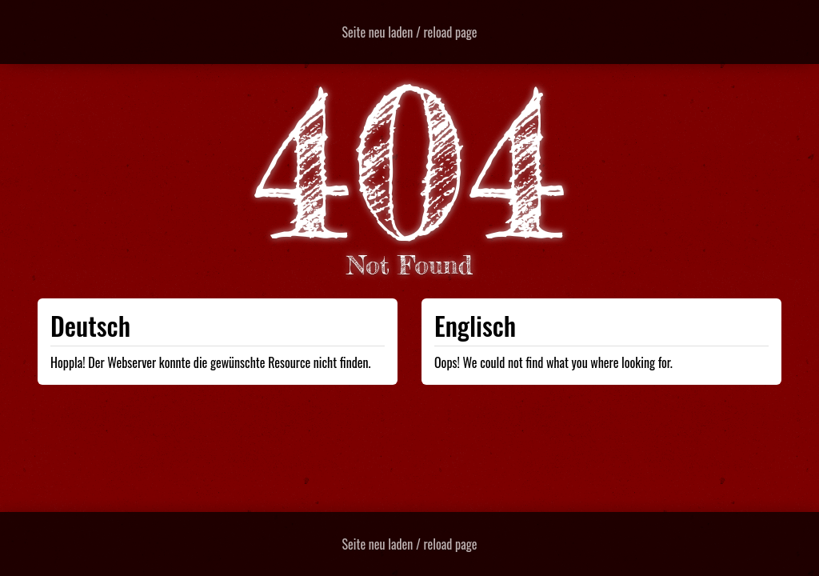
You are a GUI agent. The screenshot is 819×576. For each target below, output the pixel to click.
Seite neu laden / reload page (409, 32)
